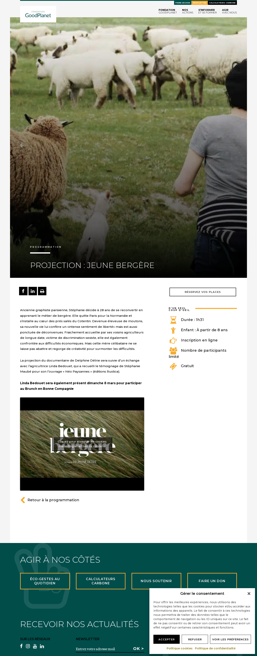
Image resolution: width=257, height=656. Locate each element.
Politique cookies (180, 648)
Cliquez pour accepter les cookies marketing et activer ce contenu (82, 444)
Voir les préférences (230, 639)
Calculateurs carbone (222, 3)
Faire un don (182, 3)
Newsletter (199, 3)
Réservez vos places (203, 291)
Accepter (166, 639)
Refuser (195, 639)
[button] (249, 594)
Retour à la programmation (49, 500)
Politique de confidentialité (215, 648)
